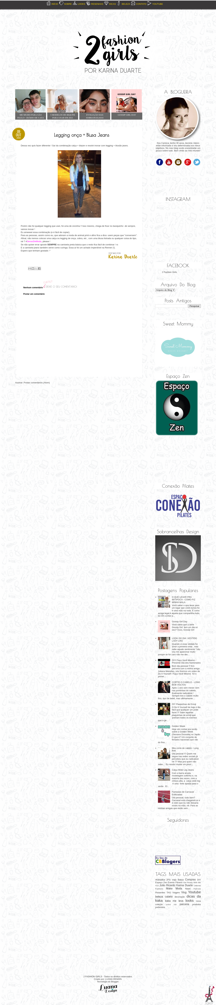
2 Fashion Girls (169, 272)
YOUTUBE (157, 4)
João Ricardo (167, 885)
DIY (199, 879)
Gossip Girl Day (179, 621)
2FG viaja (171, 879)
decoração (179, 897)
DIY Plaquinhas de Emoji (184, 704)
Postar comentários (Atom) (37, 382)
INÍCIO (54, 4)
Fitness (178, 882)
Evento (171, 882)
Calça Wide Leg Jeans (183, 770)
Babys (181, 879)
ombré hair (171, 904)
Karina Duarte (184, 885)
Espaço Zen (161, 882)
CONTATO (141, 4)
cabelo (169, 896)
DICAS (112, 4)
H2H (157, 886)
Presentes (160, 892)
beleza (159, 896)
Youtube (194, 892)
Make (169, 888)
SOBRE (68, 4)
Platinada (197, 889)
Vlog (183, 892)
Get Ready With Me (192, 882)
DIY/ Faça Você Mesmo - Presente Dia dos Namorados (186, 661)
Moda (179, 888)
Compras (190, 879)
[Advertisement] (172, 459)
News (188, 888)
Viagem (176, 892)
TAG (169, 892)
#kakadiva (160, 879)
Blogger (114, 981)
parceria (184, 904)
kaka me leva (174, 900)
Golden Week (178, 726)
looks (189, 900)
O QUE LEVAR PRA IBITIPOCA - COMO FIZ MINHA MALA (183, 600)
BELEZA (126, 4)
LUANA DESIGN (113, 979)
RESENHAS (97, 4)
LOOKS (81, 4)
